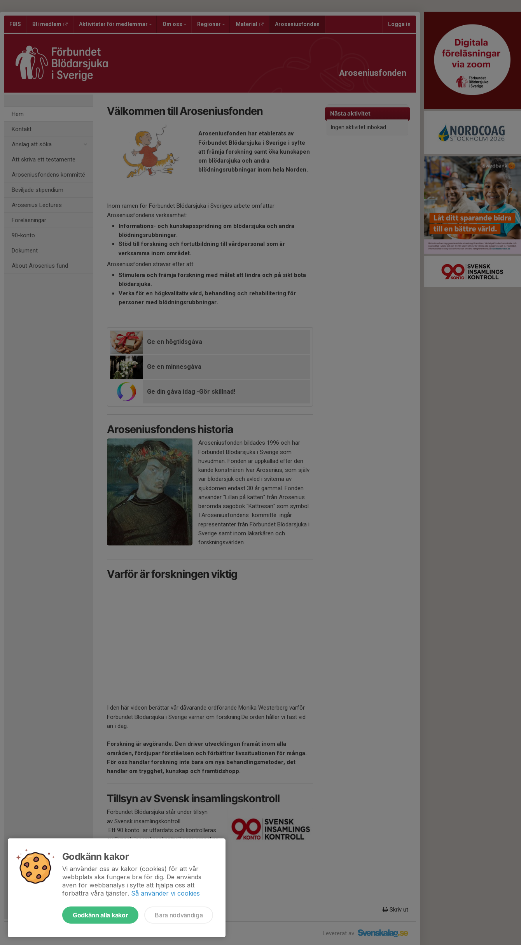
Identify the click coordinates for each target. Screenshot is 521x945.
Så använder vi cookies (165, 893)
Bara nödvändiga (179, 915)
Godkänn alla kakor (100, 915)
